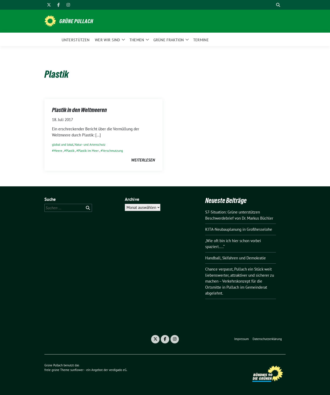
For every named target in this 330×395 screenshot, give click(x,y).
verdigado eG (117, 370)
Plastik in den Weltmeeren (79, 110)
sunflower (77, 370)
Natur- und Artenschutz (90, 145)
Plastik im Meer (88, 151)
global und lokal (62, 145)
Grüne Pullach (76, 21)
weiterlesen (143, 160)
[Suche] (272, 5)
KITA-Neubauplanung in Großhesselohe (238, 229)
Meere (58, 151)
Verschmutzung (112, 151)
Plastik (70, 151)
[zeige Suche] (278, 5)
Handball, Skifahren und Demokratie (235, 257)
